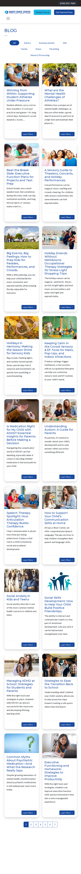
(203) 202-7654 (67, 3)
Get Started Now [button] (64, 12)
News (38, 49)
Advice (27, 42)
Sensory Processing (40, 55)
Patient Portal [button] (42, 12)
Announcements (47, 42)
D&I (65, 42)
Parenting (54, 49)
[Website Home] (17, 12)
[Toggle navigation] (8, 18)
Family (24, 49)
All (14, 42)
